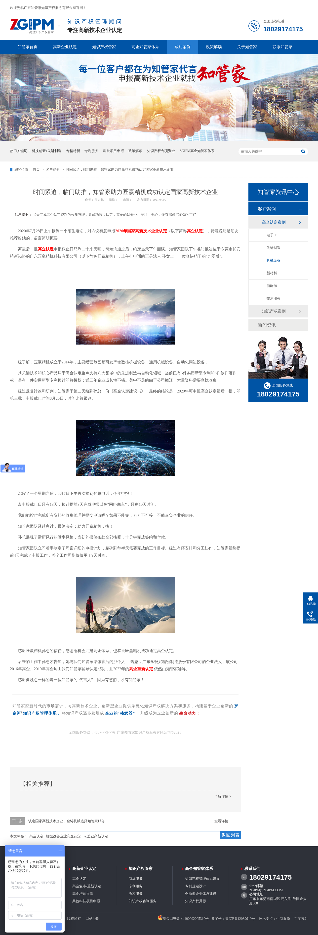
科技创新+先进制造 (47, 151)
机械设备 (273, 260)
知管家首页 (28, 47)
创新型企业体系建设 (200, 894)
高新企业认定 (65, 47)
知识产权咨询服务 (143, 901)
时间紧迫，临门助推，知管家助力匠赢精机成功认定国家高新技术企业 (120, 169)
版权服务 (136, 894)
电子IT (272, 235)
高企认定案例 (274, 222)
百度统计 (301, 919)
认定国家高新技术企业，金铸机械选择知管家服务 (66, 821)
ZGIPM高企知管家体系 (197, 151)
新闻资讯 (267, 324)
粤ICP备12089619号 (240, 919)
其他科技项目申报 (86, 901)
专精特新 (73, 151)
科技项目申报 (113, 151)
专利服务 (91, 151)
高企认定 (195, 231)
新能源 (272, 286)
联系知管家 (282, 47)
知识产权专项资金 (161, 151)
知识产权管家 (104, 47)
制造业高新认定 (96, 836)
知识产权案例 (274, 311)
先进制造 (273, 248)
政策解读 (214, 47)
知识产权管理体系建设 (202, 879)
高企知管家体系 (145, 47)
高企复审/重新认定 (86, 886)
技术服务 (273, 298)
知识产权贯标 (195, 901)
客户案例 (53, 169)
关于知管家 (247, 47)
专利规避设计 (195, 886)
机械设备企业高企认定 (63, 836)
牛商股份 (283, 919)
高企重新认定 (141, 669)
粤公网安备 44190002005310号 (183, 919)
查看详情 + (222, 821)
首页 (37, 169)
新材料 (272, 273)
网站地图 (93, 919)
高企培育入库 (82, 894)
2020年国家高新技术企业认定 (141, 231)
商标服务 (136, 879)
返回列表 (230, 835)
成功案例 (183, 47)
